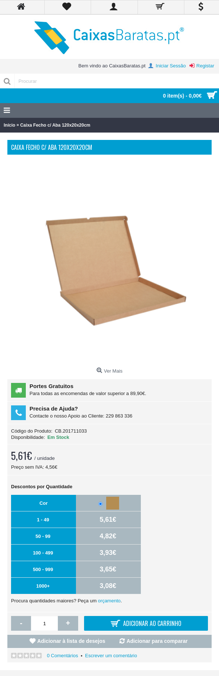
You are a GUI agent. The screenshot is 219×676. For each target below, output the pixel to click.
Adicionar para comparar (157, 641)
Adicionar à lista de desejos (71, 641)
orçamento (109, 600)
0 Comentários (62, 655)
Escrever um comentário (111, 655)
